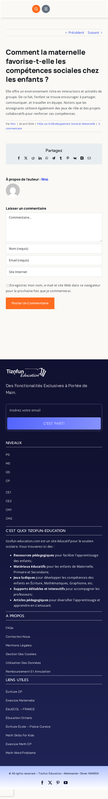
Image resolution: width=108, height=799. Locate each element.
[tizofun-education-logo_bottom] (26, 369)
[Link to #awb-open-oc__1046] (36, 9)
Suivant (93, 32)
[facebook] (42, 783)
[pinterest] (58, 783)
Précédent (76, 32)
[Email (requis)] (54, 260)
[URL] (54, 272)
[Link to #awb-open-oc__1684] (46, 9)
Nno (13, 123)
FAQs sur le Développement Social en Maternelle (66, 123)
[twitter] (50, 783)
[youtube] (66, 783)
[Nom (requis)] (54, 248)
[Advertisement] (54, 349)
